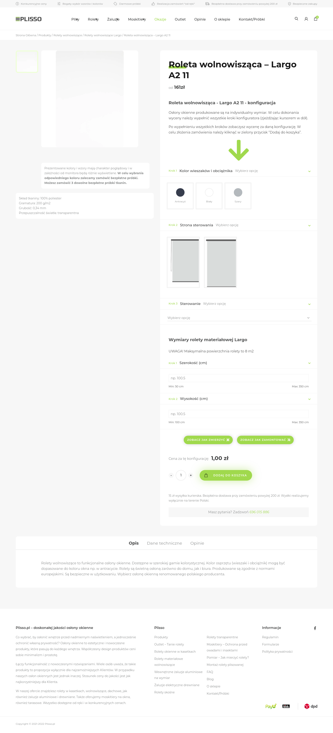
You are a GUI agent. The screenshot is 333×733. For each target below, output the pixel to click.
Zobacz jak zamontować (265, 440)
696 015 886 (259, 513)
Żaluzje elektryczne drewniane (177, 687)
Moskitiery (142, 19)
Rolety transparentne (222, 639)
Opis (133, 544)
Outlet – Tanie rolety (169, 646)
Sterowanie (190, 304)
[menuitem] (67, 19)
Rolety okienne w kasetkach (175, 653)
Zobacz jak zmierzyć (208, 440)
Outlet (190, 19)
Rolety (87, 19)
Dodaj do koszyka (231, 476)
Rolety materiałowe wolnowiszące (168, 664)
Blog (210, 681)
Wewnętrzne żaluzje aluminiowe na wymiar (178, 677)
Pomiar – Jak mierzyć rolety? (228, 659)
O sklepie (232, 19)
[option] (28, 62)
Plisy (65, 19)
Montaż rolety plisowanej (225, 667)
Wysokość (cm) (188, 399)
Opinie (210, 19)
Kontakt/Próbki (261, 19)
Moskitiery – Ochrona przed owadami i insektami (227, 649)
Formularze (270, 646)
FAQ (210, 674)
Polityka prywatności (277, 653)
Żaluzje (113, 19)
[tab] (133, 544)
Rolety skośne (164, 694)
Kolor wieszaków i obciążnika (206, 171)
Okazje (170, 19)
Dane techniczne (164, 544)
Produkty (161, 639)
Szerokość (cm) (188, 363)
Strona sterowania (196, 226)
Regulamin (270, 639)
